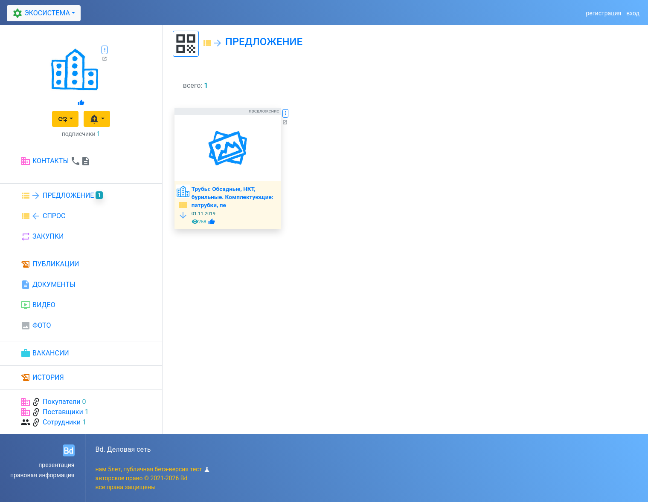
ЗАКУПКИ (42, 236)
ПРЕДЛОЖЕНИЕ (61, 195)
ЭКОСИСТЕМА (40, 13)
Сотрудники (62, 422)
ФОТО (35, 325)
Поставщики (63, 412)
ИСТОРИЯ (42, 377)
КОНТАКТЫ (55, 161)
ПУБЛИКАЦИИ (49, 264)
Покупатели (62, 402)
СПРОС (42, 216)
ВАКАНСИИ (44, 353)
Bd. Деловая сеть (123, 449)
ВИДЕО (37, 305)
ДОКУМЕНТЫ (48, 285)
